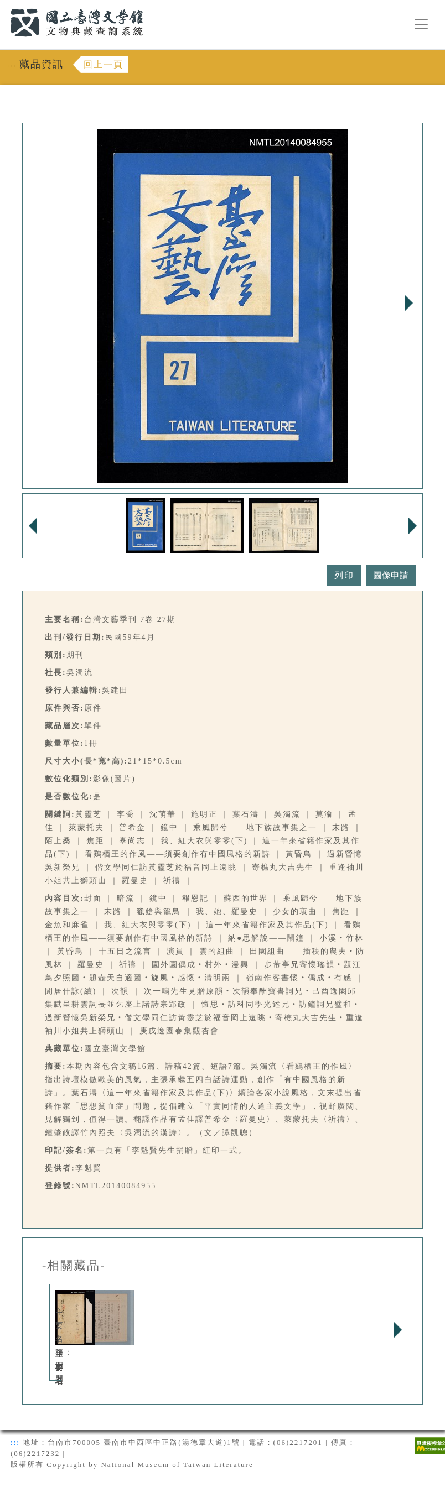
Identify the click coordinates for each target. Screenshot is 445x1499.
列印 (344, 575)
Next (408, 303)
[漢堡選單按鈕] (421, 24)
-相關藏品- (74, 1265)
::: (4, 6)
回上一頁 (103, 64)
